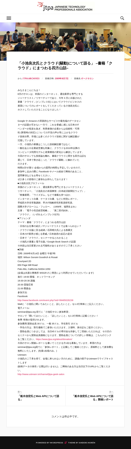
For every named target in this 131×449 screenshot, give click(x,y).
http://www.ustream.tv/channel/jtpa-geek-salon (41, 374)
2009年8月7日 (62, 78)
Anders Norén (87, 443)
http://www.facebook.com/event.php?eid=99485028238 (45, 300)
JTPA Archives (31, 78)
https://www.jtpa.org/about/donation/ (54, 339)
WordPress (56, 443)
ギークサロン (87, 78)
